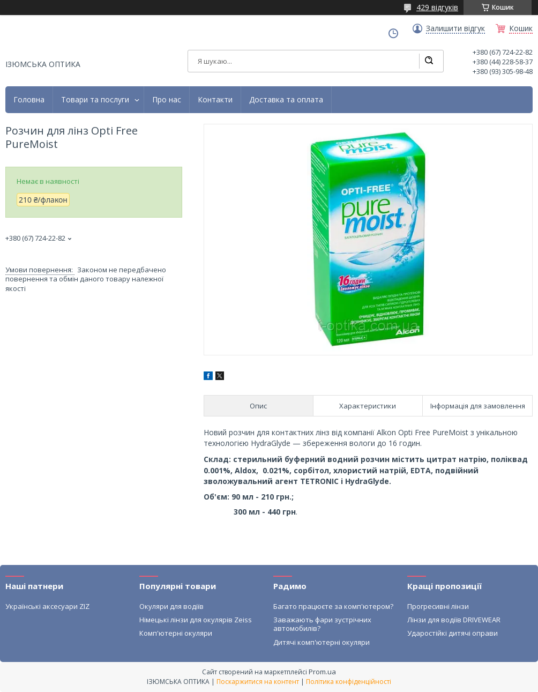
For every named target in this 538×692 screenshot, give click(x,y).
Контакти (215, 100)
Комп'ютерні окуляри (175, 633)
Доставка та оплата (286, 100)
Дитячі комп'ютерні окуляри (321, 642)
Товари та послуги (95, 100)
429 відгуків (437, 7)
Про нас (166, 100)
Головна (28, 100)
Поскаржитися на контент (257, 681)
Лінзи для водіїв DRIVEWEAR (453, 619)
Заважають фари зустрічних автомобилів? (322, 624)
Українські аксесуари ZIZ (47, 606)
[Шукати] (428, 61)
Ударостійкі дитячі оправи (452, 633)
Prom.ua (322, 671)
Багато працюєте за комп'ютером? (333, 606)
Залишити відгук (455, 28)
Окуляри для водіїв (171, 606)
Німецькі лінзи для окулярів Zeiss (195, 619)
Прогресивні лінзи (438, 606)
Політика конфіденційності (348, 681)
